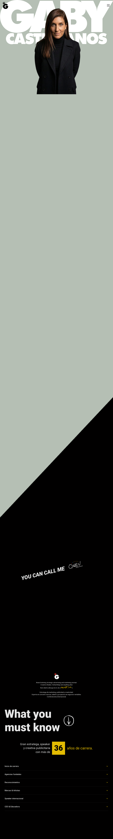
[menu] (108, 5)
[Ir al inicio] (5, 5)
